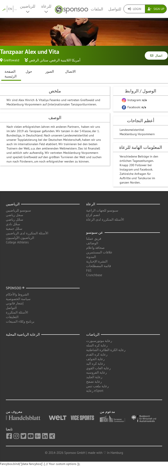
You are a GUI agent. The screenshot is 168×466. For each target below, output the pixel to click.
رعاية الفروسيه (96, 372)
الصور (49, 71)
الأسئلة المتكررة (17, 312)
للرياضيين (27, 9)
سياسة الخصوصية (18, 299)
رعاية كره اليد (95, 363)
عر (4, 9)
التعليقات (12, 317)
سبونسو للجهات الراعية (102, 210)
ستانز (44, 60)
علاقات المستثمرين (99, 252)
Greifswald (11, 60)
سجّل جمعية (14, 228)
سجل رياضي (14, 215)
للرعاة (46, 9)
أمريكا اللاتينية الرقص (65, 60)
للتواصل (114, 9)
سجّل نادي (13, 224)
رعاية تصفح (94, 381)
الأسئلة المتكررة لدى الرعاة (105, 219)
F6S (88, 270)
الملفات (97, 9)
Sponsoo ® (15, 288)
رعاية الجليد (94, 377)
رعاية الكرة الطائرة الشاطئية (105, 350)
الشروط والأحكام (17, 294)
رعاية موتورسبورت (99, 341)
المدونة (91, 257)
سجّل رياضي (14, 219)
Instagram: (134, 100)
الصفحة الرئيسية (10, 74)
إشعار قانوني (14, 303)
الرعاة (90, 204)
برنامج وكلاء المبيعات (20, 321)
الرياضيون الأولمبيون (20, 238)
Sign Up (156, 9)
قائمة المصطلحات (98, 266)
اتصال (156, 55)
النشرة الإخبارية (96, 261)
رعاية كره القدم (96, 354)
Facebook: (134, 107)
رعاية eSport (94, 391)
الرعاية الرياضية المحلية (23, 334)
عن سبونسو (94, 232)
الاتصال (70, 71)
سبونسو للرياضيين (18, 210)
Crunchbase (94, 275)
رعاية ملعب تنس (97, 386)
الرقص (34, 60)
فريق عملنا (93, 238)
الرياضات (92, 334)
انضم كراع (93, 215)
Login (134, 9)
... (15, 9)
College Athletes (17, 242)
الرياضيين (13, 204)
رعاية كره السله (97, 345)
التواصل (11, 308)
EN (10, 9)
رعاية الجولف (95, 359)
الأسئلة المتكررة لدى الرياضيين (27, 233)
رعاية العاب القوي (98, 368)
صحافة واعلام (95, 248)
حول (29, 71)
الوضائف (92, 243)
